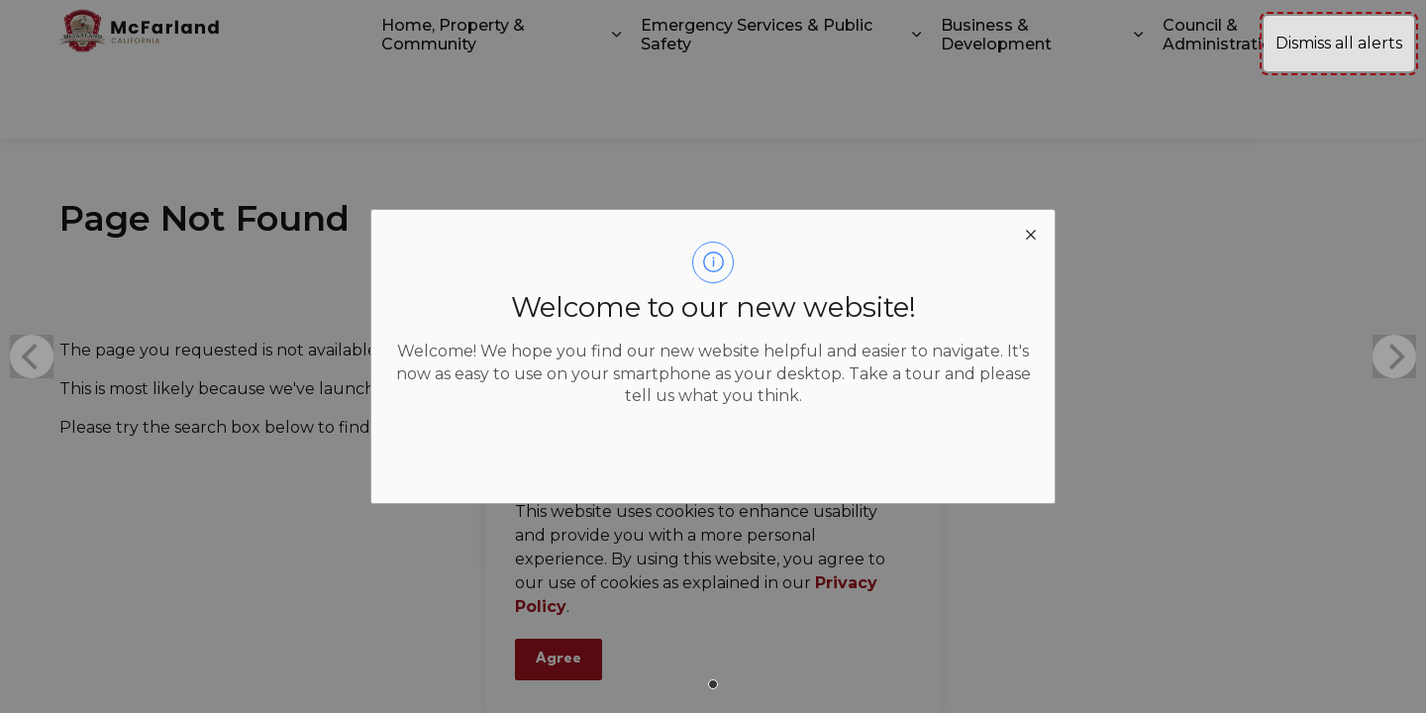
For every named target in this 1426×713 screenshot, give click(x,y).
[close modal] (1031, 233)
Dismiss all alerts (1338, 43)
